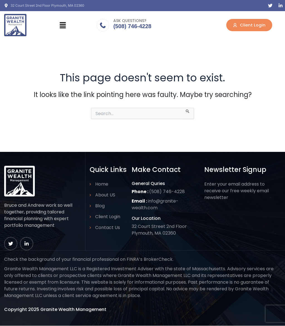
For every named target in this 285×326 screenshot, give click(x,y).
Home (101, 184)
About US (105, 195)
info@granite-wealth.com (155, 204)
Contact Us (107, 227)
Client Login (107, 216)
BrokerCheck (158, 259)
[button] (62, 25)
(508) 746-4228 (132, 26)
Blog (100, 206)
